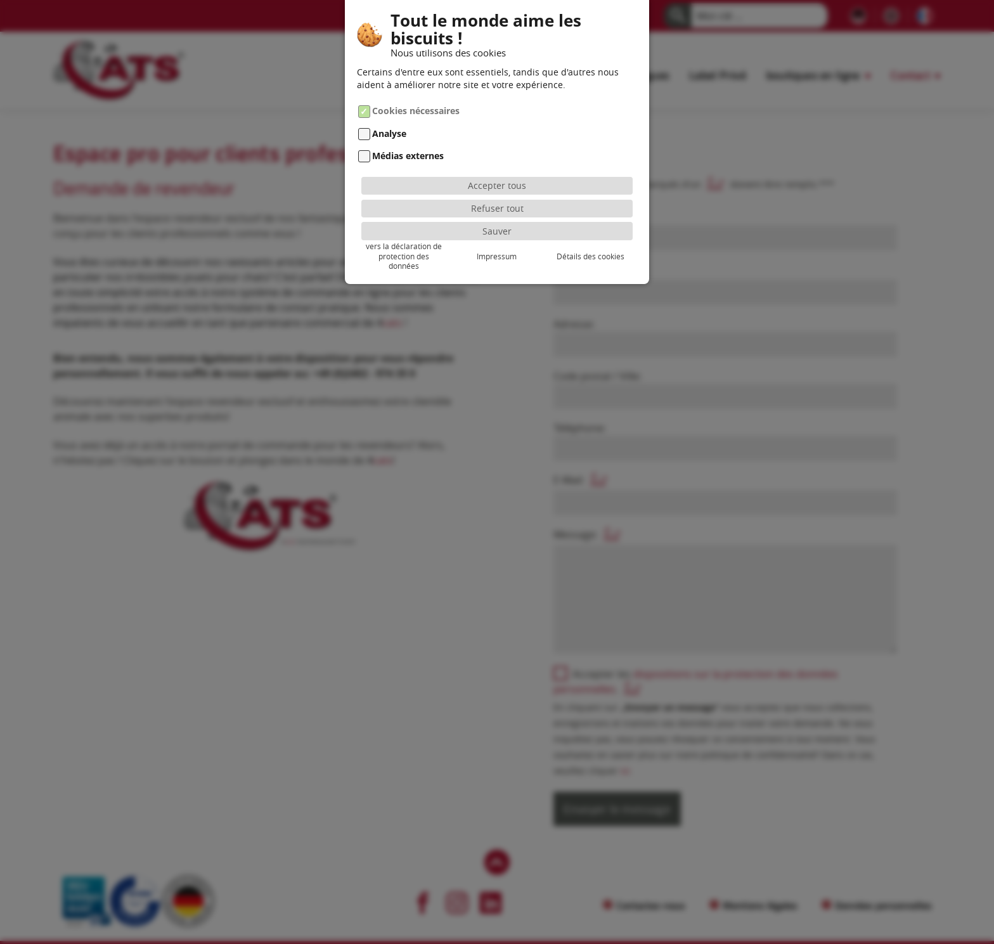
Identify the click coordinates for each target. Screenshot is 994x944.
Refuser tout (497, 208)
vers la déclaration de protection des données (404, 256)
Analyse (389, 133)
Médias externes (408, 156)
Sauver (497, 231)
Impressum (497, 256)
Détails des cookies (590, 256)
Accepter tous (497, 185)
